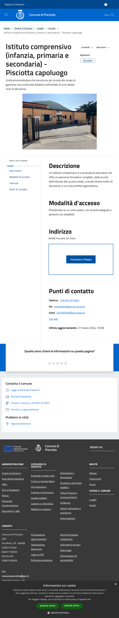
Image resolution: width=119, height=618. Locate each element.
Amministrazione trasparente (69, 537)
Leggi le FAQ (37, 554)
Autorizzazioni (67, 518)
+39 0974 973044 (69, 300)
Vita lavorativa (38, 487)
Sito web (53, 319)
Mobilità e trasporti (41, 509)
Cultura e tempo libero (42, 481)
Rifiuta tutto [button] (72, 605)
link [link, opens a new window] (89, 599)
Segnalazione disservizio (38, 547)
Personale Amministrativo (10, 503)
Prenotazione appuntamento (38, 537)
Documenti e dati (11, 511)
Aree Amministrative (13, 479)
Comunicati (95, 479)
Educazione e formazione (67, 475)
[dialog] (59, 599)
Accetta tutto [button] (47, 606)
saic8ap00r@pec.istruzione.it (69, 306)
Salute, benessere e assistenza (70, 511)
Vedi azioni (103, 47)
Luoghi (40, 28)
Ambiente (65, 503)
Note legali (65, 550)
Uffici (4, 484)
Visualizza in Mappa (81, 259)
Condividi (87, 47)
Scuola (51, 28)
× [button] (115, 584)
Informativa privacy (70, 545)
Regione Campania (14, 4)
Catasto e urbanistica (42, 503)
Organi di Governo (11, 473)
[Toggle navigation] (6, 14)
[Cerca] (112, 15)
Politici (5, 495)
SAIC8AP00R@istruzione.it (70, 313)
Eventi (92, 505)
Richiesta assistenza (41, 560)
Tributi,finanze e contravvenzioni (68, 495)
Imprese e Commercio (42, 492)
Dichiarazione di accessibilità (68, 558)
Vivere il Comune (23, 28)
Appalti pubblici (39, 498)
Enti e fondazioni (10, 490)
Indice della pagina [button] (18, 160)
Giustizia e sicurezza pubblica (71, 485)
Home (7, 28)
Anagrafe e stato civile (42, 476)
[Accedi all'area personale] (106, 4)
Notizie (93, 473)
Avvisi (92, 484)
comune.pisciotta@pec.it (15, 576)
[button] (59, 612)
